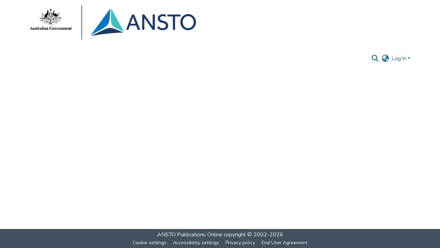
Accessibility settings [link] (196, 242)
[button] (375, 58)
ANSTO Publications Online (189, 234)
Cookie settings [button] (149, 242)
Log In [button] (400, 58)
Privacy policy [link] (240, 242)
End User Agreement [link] (284, 242)
